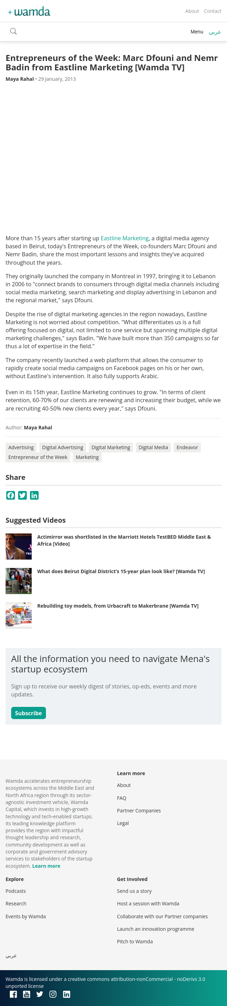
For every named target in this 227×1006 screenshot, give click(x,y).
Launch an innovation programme (155, 929)
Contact (212, 11)
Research (16, 903)
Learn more (46, 866)
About (192, 11)
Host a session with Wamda (148, 903)
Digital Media (153, 447)
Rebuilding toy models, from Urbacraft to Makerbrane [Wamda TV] (117, 605)
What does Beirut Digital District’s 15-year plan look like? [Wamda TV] (121, 571)
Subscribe (28, 713)
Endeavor (187, 447)
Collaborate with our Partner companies (162, 916)
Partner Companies (139, 810)
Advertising (21, 447)
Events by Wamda (26, 916)
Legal (123, 823)
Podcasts (16, 891)
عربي (215, 31)
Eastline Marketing (125, 238)
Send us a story (134, 891)
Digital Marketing (111, 447)
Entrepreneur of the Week (37, 457)
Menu (196, 31)
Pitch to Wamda (135, 941)
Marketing (87, 457)
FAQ (121, 798)
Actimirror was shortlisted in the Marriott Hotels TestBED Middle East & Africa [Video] (124, 540)
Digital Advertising (62, 447)
